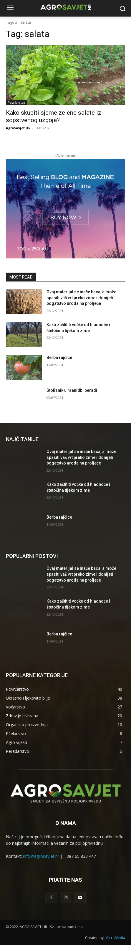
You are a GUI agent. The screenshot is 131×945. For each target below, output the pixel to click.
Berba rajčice (59, 357)
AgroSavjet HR (18, 128)
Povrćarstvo (16, 103)
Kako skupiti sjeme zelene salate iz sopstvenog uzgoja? (53, 116)
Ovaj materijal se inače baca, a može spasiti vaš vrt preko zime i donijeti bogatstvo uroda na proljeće (81, 297)
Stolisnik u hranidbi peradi (72, 390)
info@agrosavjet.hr (41, 856)
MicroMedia (115, 937)
